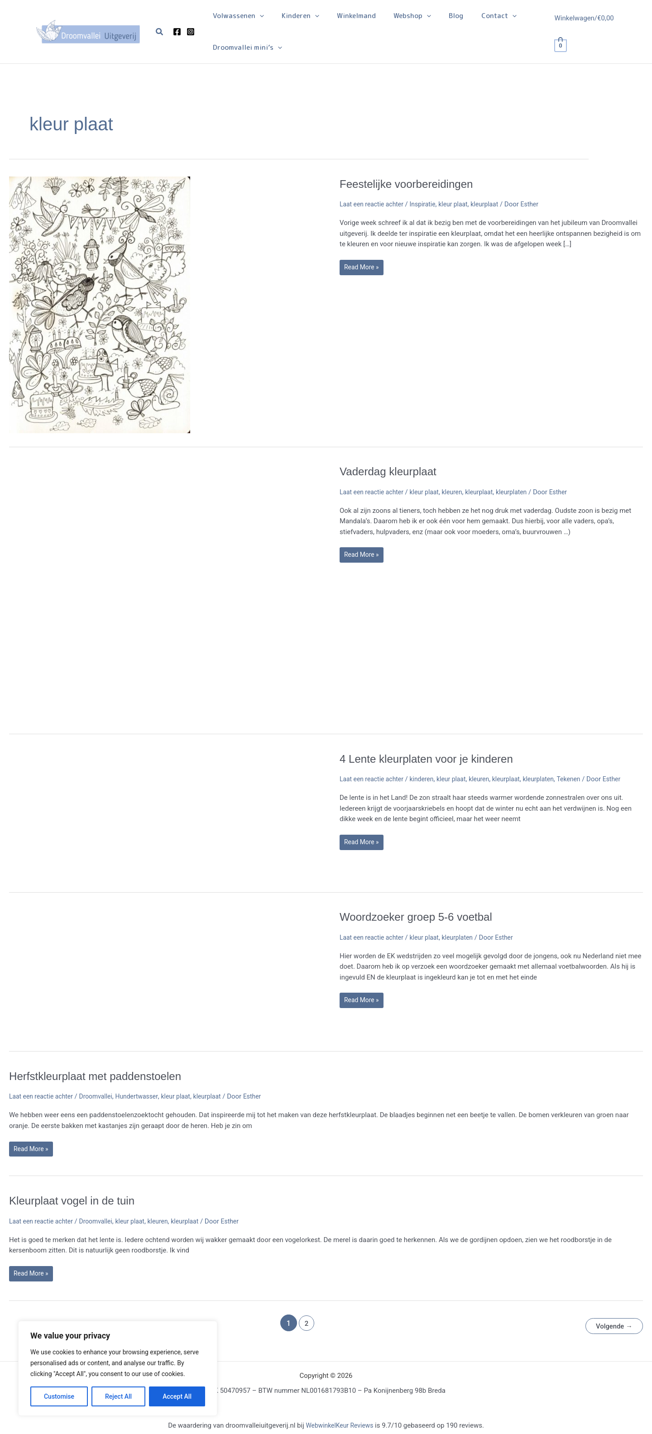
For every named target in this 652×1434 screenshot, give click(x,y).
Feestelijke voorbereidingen (412, 184)
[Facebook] (177, 32)
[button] (160, 32)
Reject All (118, 1396)
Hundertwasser (146, 1096)
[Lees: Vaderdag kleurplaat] (99, 592)
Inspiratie (429, 204)
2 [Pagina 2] (304, 1324)
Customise (59, 1396)
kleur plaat (461, 204)
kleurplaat (495, 204)
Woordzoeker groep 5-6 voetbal (422, 916)
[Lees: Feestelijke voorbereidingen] (99, 304)
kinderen (428, 779)
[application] (257, 16)
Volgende (612, 1324)
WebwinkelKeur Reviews (339, 1424)
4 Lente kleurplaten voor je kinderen (433, 758)
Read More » (365, 269)
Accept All (177, 1396)
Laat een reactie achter (374, 204)
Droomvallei (102, 1096)
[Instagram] (191, 32)
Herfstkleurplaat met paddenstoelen (102, 1076)
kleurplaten (524, 492)
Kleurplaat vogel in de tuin (76, 1201)
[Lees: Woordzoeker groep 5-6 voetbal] (99, 973)
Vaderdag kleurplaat (392, 471)
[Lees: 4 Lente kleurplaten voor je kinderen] (99, 814)
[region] (117, 1368)
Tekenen (585, 779)
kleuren (460, 492)
